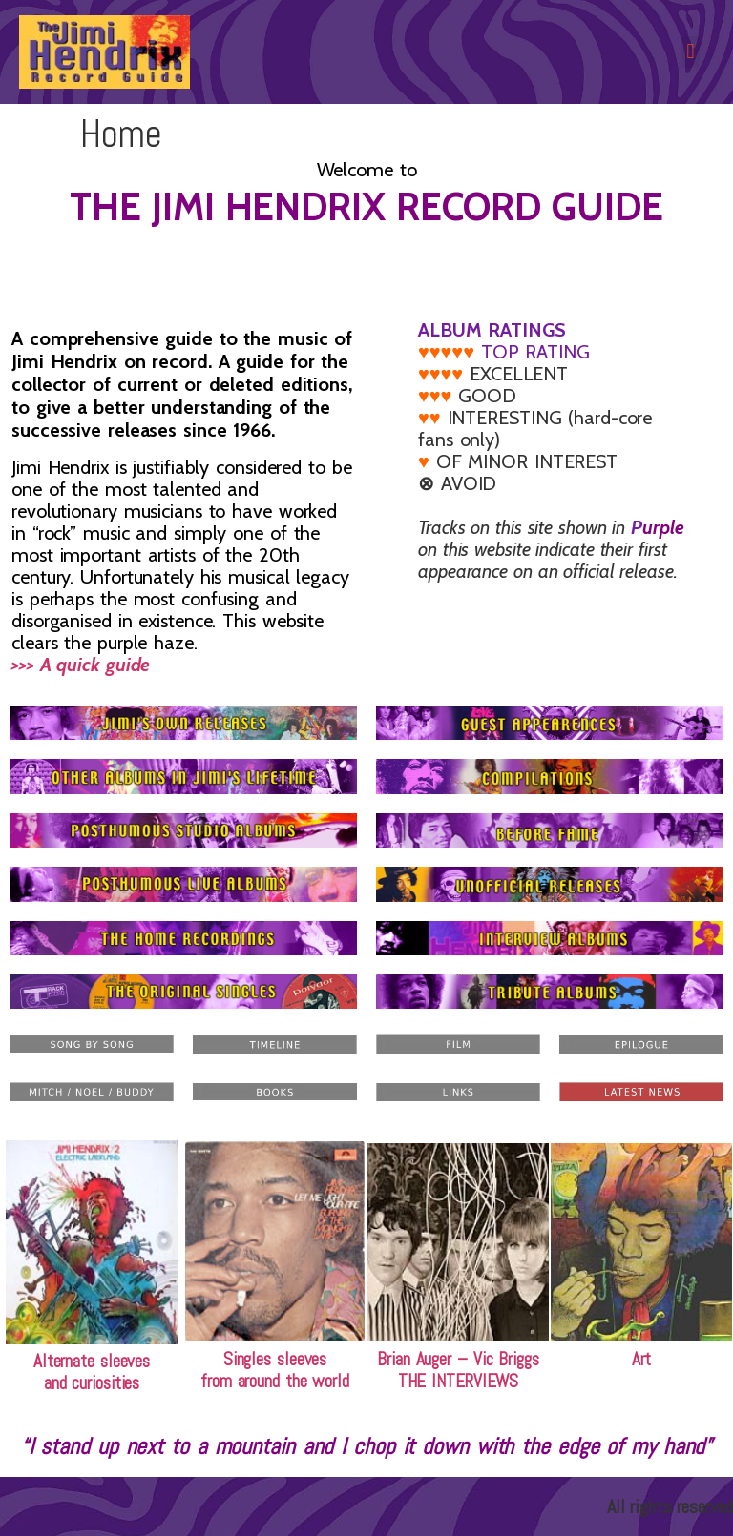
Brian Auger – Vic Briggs (458, 1359)
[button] (690, 52)
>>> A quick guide (107, 653)
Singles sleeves (275, 1359)
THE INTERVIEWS (458, 1381)
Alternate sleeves (91, 1361)
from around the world (274, 1381)
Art (642, 1359)
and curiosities (92, 1383)
